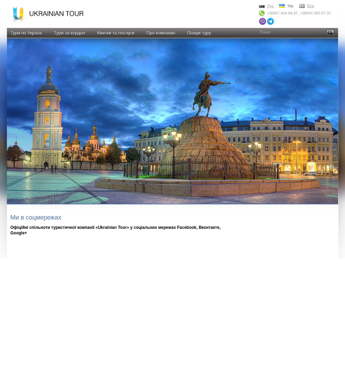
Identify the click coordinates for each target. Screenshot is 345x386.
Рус (270, 6)
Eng (310, 6)
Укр (290, 6)
